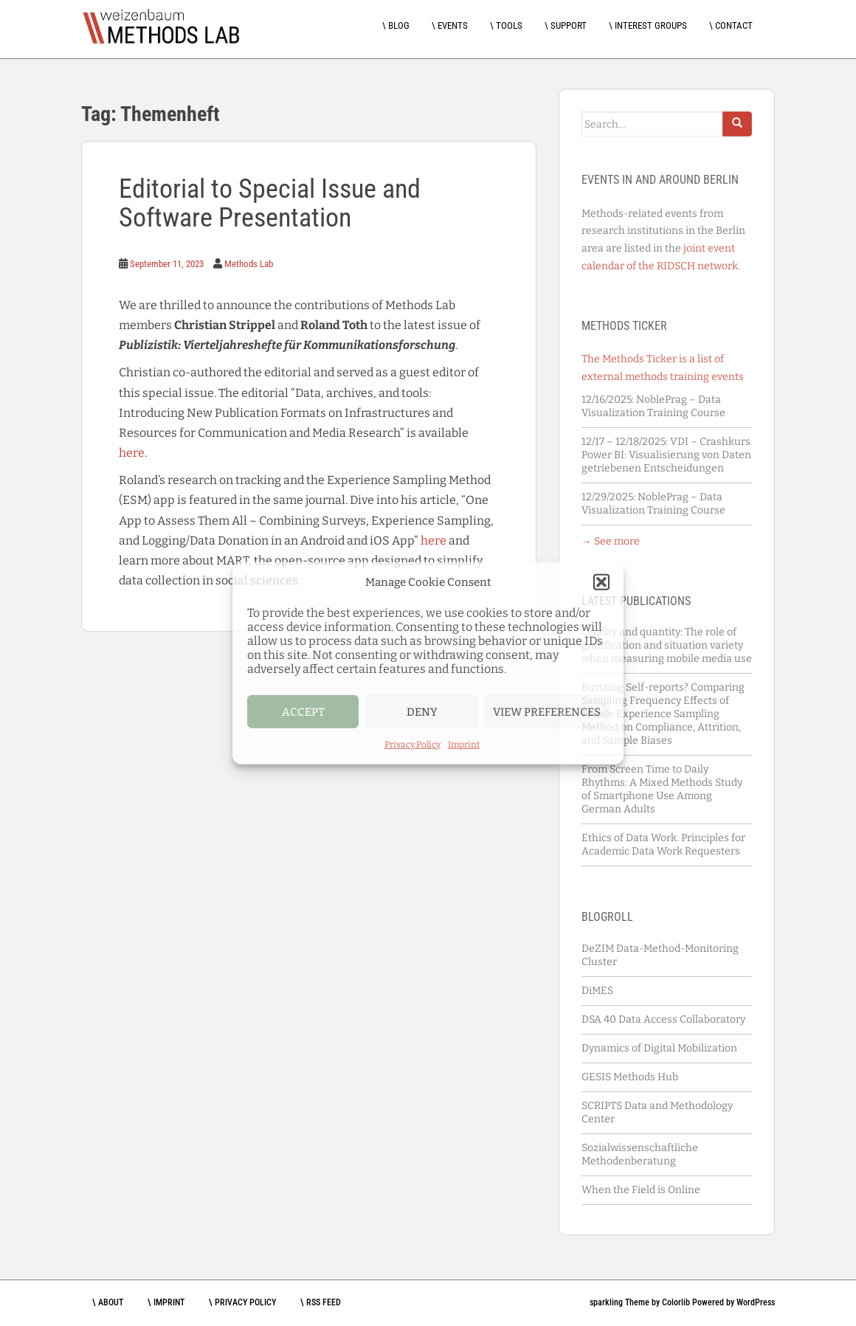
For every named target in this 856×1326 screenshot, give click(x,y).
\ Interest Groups (648, 25)
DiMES (597, 990)
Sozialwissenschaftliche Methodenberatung (639, 1154)
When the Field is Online (640, 1190)
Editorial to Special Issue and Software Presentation (270, 203)
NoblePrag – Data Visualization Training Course (654, 406)
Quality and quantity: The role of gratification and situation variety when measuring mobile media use (666, 645)
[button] (601, 582)
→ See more (610, 541)
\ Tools (506, 25)
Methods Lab (248, 263)
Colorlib (676, 1302)
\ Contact (731, 25)
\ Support (566, 25)
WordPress (755, 1302)
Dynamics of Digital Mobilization (659, 1048)
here (132, 453)
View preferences (547, 711)
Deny (422, 711)
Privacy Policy (412, 744)
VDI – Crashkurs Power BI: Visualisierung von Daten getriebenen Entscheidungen (666, 454)
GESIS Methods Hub (629, 1077)
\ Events (450, 25)
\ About (107, 1302)
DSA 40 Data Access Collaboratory (663, 1019)
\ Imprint (166, 1302)
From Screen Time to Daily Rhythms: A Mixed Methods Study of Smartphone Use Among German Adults (661, 789)
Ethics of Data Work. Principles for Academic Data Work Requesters (663, 844)
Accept (303, 711)
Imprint (464, 744)
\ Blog (396, 25)
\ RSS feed (320, 1302)
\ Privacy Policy (242, 1302)
